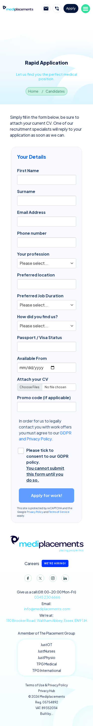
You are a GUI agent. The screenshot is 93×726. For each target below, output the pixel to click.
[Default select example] (46, 263)
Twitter (39, 579)
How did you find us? (37, 316)
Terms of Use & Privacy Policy (46, 685)
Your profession (33, 254)
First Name (28, 170)
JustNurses (46, 651)
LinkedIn (64, 579)
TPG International (46, 670)
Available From (32, 358)
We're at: (46, 618)
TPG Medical (46, 664)
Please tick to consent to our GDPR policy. (47, 465)
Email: (46, 606)
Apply (71, 8)
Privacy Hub (46, 691)
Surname (26, 191)
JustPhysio (46, 657)
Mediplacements (18, 8)
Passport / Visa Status (39, 337)
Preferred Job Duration (40, 295)
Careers (46, 563)
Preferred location (36, 274)
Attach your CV (32, 379)
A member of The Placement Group (46, 633)
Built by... (46, 714)
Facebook (27, 579)
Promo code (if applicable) (44, 397)
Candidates (55, 91)
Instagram (52, 579)
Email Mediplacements (46, 8)
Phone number (32, 233)
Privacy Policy (35, 511)
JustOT (46, 644)
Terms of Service (59, 511)
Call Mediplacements (57, 8)
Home (33, 91)
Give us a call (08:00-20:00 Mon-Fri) (46, 595)
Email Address (31, 212)
